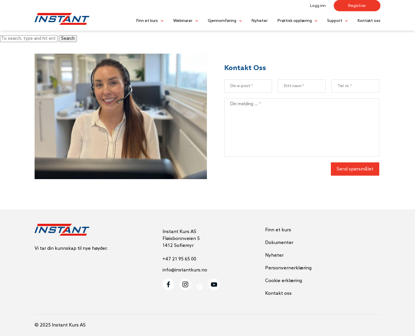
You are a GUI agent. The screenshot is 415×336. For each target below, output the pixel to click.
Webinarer (183, 20)
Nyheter (260, 20)
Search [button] (68, 38)
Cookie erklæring (283, 281)
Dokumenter (279, 242)
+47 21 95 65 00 (179, 259)
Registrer (357, 5)
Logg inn (318, 5)
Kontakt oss (369, 20)
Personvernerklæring (288, 268)
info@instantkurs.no (185, 270)
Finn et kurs (147, 20)
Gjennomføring (222, 20)
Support (334, 20)
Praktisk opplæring (295, 20)
